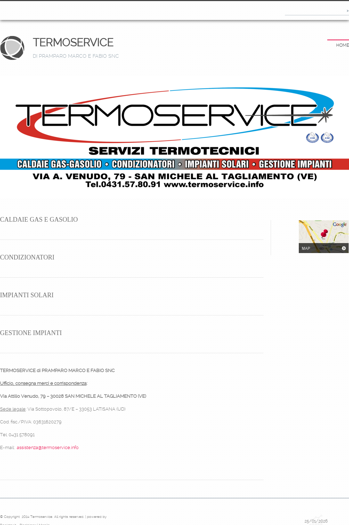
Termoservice (73, 42)
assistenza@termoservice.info (48, 447)
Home (342, 45)
